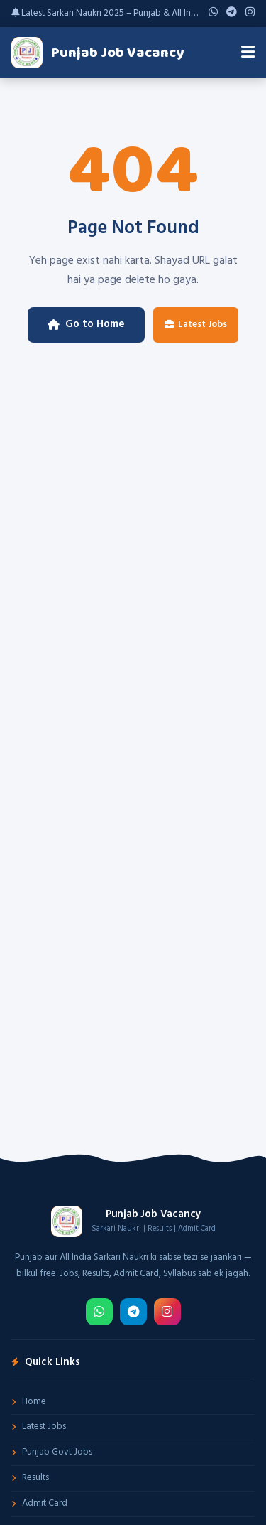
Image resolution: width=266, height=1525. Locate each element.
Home (28, 1401)
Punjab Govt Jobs (51, 1452)
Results (30, 1477)
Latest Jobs (196, 324)
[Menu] (248, 52)
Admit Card (39, 1503)
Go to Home (86, 324)
